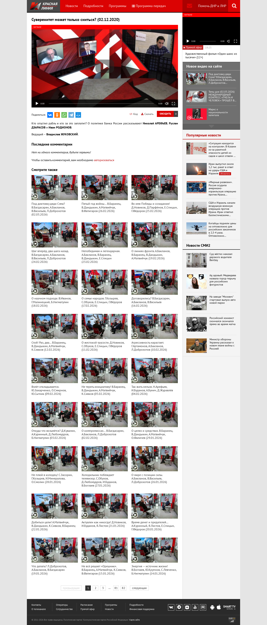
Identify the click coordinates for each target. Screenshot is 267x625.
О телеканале (39, 609)
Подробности (93, 6)
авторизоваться (104, 160)
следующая (139, 588)
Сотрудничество (64, 609)
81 (116, 588)
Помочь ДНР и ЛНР (212, 6)
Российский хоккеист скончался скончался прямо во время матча (222, 321)
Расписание (86, 605)
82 (123, 588)
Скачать (147, 114)
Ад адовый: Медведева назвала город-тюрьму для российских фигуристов (223, 280)
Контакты (36, 605)
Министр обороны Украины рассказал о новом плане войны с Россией (222, 344)
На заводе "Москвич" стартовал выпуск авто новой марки (223, 299)
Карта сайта (134, 620)
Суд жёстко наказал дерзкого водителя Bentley (221, 257)
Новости (72, 6)
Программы (117, 6)
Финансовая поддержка (141, 609)
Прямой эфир (87, 609)
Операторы (62, 605)
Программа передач (149, 6)
